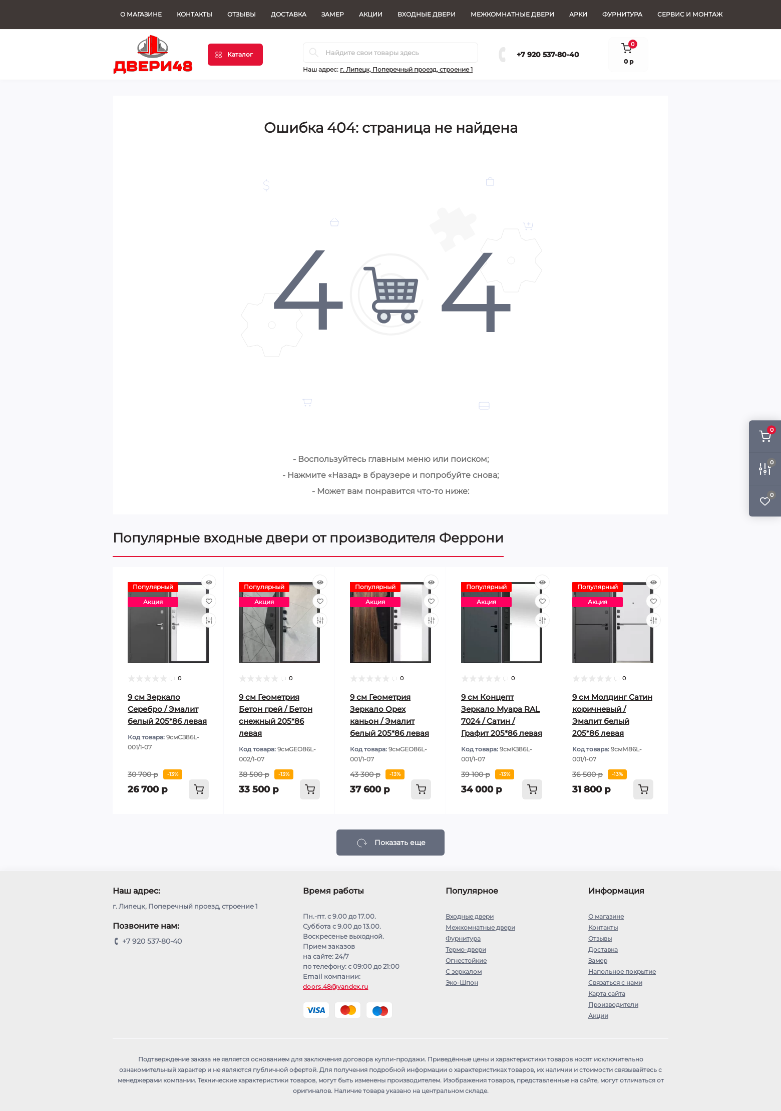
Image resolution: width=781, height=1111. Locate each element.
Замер (332, 14)
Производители (613, 1004)
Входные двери (427, 14)
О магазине (141, 14)
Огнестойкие (466, 960)
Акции (370, 14)
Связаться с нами (615, 982)
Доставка (288, 14)
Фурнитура (622, 14)
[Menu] (235, 55)
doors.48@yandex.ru (335, 986)
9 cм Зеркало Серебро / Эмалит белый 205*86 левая (167, 709)
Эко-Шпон (462, 982)
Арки (578, 14)
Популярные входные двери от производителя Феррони (308, 538)
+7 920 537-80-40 (548, 54)
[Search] (314, 53)
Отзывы (241, 14)
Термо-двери (466, 949)
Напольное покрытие (622, 971)
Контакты (194, 14)
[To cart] (199, 789)
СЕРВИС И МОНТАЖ (689, 14)
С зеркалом (464, 971)
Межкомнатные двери (512, 14)
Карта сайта (606, 993)
